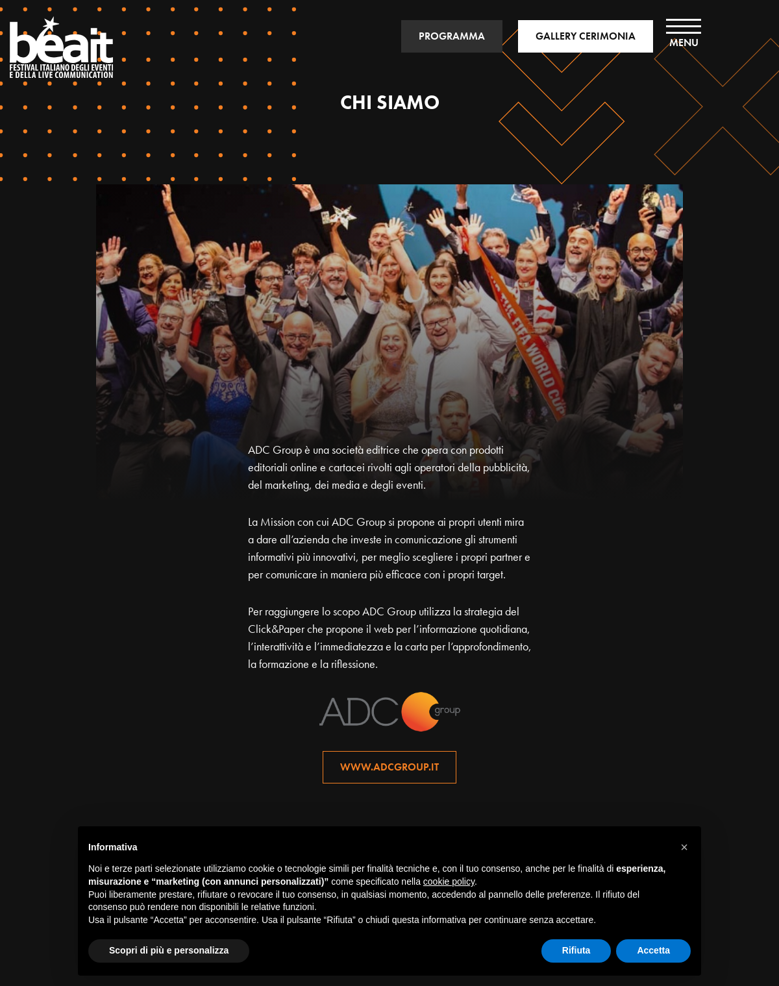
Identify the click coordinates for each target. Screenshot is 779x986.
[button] (684, 847)
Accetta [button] (653, 950)
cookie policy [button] (449, 881)
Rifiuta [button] (576, 950)
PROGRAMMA (452, 36)
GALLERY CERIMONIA (586, 36)
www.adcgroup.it (389, 767)
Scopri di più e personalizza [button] (169, 950)
